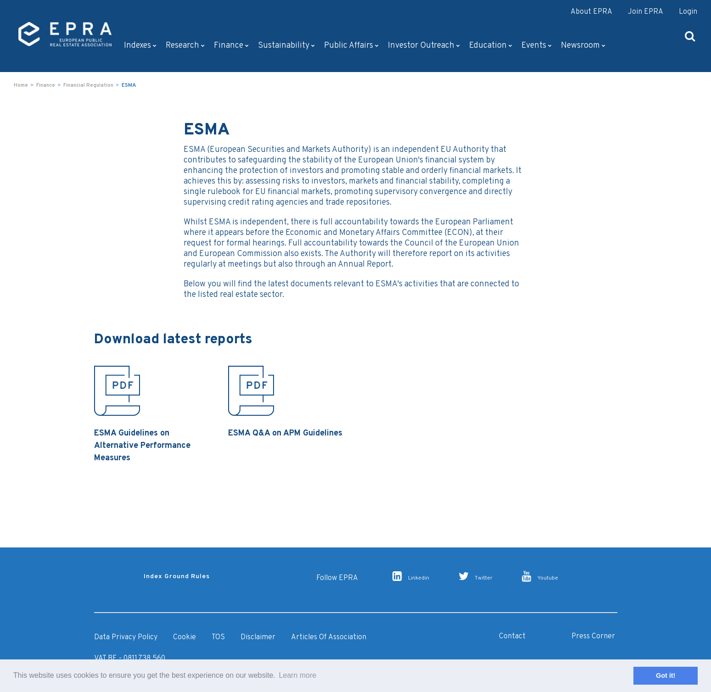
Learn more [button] (297, 675)
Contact (512, 636)
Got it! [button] (665, 675)
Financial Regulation (88, 85)
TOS (218, 637)
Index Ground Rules (177, 576)
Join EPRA (645, 12)
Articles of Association (328, 637)
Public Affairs (351, 45)
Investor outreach (424, 45)
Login (688, 12)
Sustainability (286, 45)
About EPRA (591, 12)
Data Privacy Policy (125, 637)
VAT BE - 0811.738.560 (129, 658)
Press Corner (593, 636)
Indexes (140, 45)
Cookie (184, 637)
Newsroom (583, 45)
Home (21, 85)
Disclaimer (258, 637)
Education (490, 45)
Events (536, 45)
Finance (231, 45)
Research (185, 45)
